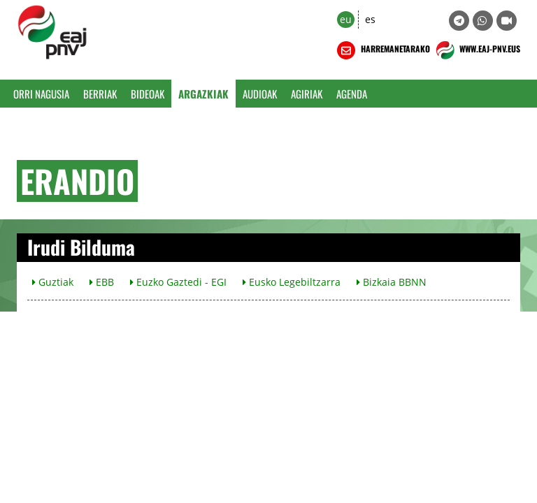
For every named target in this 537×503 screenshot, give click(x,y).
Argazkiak (203, 93)
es (370, 19)
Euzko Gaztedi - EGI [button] (178, 282)
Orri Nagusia (41, 93)
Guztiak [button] (52, 282)
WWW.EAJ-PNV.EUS (476, 50)
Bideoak (147, 93)
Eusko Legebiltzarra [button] (292, 282)
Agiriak (306, 93)
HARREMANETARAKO (382, 50)
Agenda (351, 93)
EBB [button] (102, 282)
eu (346, 19)
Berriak (100, 93)
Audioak (260, 93)
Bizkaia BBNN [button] (392, 282)
